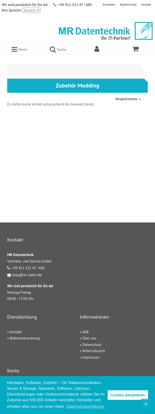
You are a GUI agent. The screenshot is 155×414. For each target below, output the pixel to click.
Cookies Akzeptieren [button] (128, 395)
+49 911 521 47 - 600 (75, 4)
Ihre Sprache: (12, 10)
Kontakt (146, 4)
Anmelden (109, 4)
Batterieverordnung (25, 338)
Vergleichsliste (126, 99)
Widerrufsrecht (93, 351)
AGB (85, 332)
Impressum (90, 357)
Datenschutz (91, 344)
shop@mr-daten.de (27, 275)
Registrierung (128, 4)
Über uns (89, 338)
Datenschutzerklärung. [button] (86, 406)
